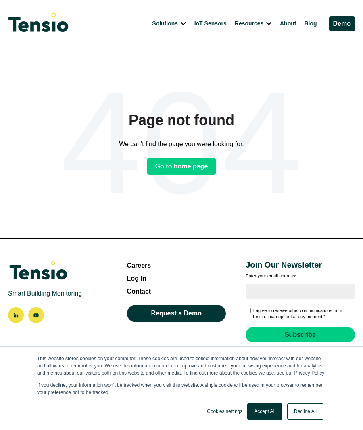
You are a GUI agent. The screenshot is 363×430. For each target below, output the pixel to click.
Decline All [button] (305, 411)
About (288, 23)
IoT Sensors (210, 23)
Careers (139, 265)
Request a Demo (176, 313)
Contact (139, 291)
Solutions (165, 23)
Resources (249, 23)
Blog (310, 23)
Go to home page (181, 166)
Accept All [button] (264, 411)
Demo (342, 23)
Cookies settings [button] (224, 411)
